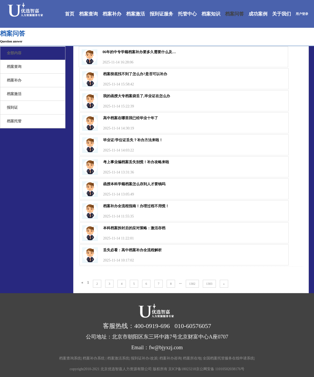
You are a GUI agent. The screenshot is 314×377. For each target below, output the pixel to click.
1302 (192, 284)
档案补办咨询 (170, 358)
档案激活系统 (118, 358)
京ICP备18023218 (182, 369)
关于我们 (281, 14)
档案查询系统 (70, 358)
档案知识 (210, 14)
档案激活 (135, 14)
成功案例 (258, 14)
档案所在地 (192, 358)
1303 (209, 284)
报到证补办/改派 (144, 358)
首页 (69, 14)
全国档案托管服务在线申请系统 (228, 358)
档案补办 (112, 14)
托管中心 (187, 14)
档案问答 (234, 14)
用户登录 (302, 14)
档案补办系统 (94, 358)
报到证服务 (161, 14)
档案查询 (88, 14)
